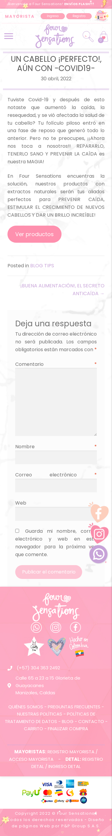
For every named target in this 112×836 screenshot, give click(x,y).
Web (20, 503)
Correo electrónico (56, 474)
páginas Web (34, 826)
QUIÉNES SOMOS (25, 707)
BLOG (67, 721)
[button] (53, 16)
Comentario (56, 364)
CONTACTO (91, 721)
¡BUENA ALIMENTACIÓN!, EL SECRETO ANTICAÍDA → (62, 289)
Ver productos (34, 234)
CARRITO (33, 728)
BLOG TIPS (42, 265)
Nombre (56, 446)
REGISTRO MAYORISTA (70, 752)
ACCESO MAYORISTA (31, 759)
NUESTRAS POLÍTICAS (39, 714)
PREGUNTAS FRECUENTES (74, 707)
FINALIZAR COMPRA (68, 728)
